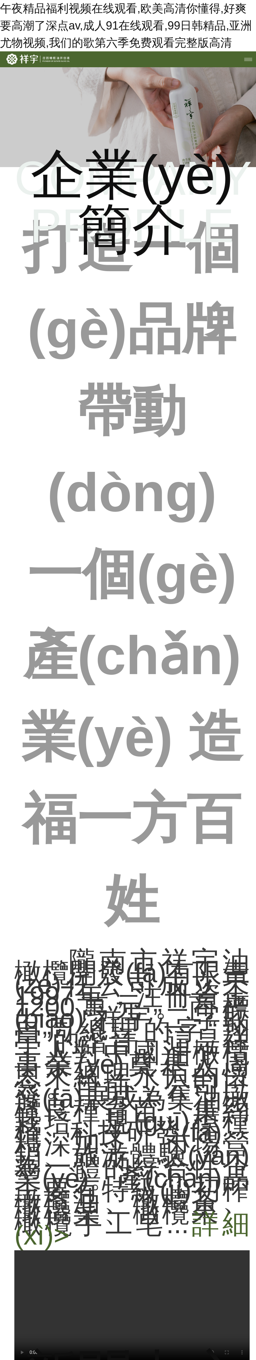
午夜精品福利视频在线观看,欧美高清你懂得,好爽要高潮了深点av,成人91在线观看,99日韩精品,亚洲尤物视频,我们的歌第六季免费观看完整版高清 (126, 25)
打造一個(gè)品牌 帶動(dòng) (132, 574)
